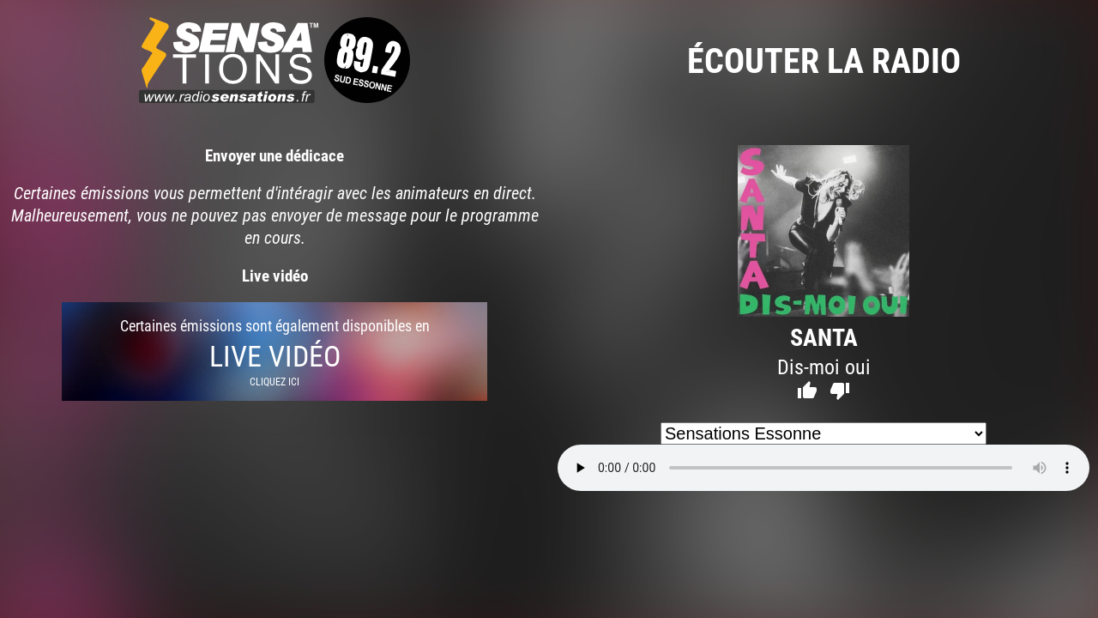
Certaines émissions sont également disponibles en (274, 351)
